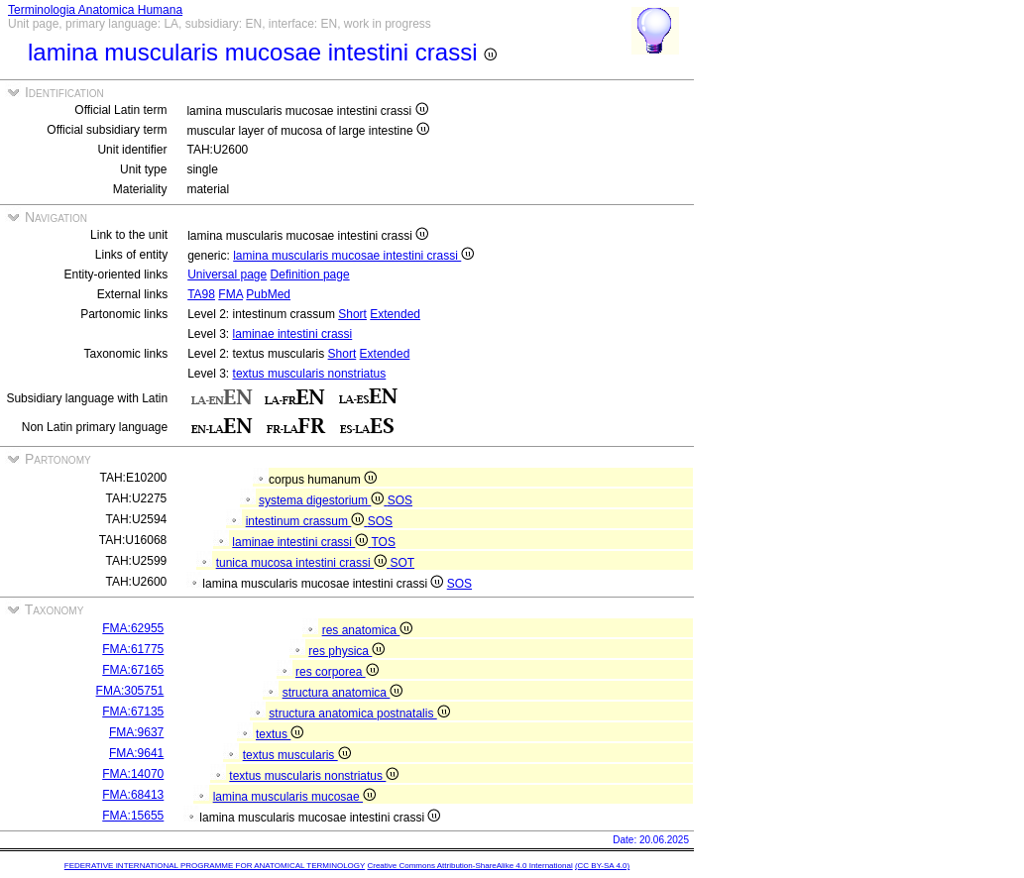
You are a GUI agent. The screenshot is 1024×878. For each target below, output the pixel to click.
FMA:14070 (133, 774)
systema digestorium (323, 500)
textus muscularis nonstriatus (310, 374)
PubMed (268, 294)
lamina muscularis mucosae (294, 797)
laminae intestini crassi (293, 334)
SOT (402, 563)
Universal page (227, 274)
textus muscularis (297, 755)
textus (279, 734)
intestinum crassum (307, 521)
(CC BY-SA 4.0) (602, 865)
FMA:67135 (133, 711)
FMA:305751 (130, 691)
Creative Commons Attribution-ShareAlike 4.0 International (469, 865)
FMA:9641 (136, 753)
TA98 (201, 294)
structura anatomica (343, 693)
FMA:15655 (133, 816)
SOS (400, 500)
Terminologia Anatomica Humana (95, 10)
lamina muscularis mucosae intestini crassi (353, 256)
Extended (395, 314)
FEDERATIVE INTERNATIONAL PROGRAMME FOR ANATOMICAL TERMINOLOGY (214, 865)
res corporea (337, 672)
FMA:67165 (133, 670)
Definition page (310, 274)
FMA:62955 (133, 628)
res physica (346, 651)
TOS (383, 542)
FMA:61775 (133, 649)
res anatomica (367, 630)
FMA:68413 (133, 795)
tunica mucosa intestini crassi (303, 563)
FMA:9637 (136, 732)
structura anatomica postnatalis (359, 713)
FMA (230, 294)
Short (352, 314)
